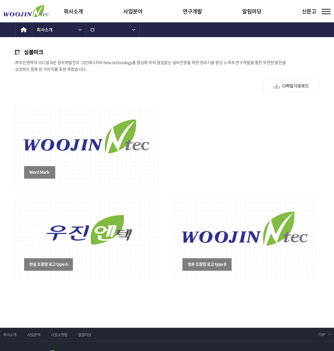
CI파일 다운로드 (295, 86)
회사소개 (73, 11)
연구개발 (192, 11)
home (23, 29)
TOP (321, 334)
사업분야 (132, 11)
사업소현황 (59, 334)
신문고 (309, 11)
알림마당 (251, 11)
